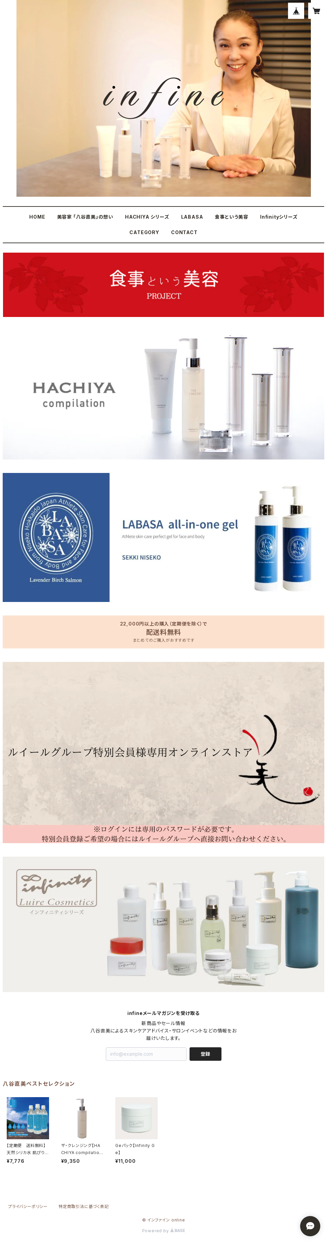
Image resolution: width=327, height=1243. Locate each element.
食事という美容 (231, 217)
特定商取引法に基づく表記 (83, 1206)
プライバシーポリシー (28, 1206)
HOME (37, 217)
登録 (205, 1054)
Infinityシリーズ (279, 217)
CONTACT (184, 232)
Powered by (163, 1230)
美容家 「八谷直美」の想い (85, 217)
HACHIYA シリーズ (147, 217)
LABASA (192, 217)
